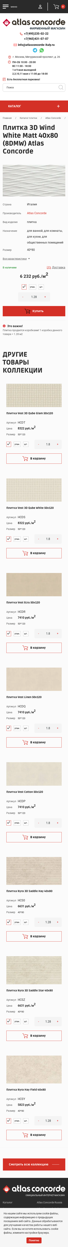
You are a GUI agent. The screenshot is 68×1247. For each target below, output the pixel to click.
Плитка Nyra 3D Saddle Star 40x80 (29, 990)
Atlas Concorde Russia (49, 1202)
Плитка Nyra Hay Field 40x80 (26, 1089)
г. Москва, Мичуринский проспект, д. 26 (36, 56)
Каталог (8, 1202)
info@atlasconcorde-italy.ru (36, 45)
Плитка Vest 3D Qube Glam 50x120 (29, 413)
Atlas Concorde (53, 118)
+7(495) (36, 33)
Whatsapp (41, 51)
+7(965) (36, 38)
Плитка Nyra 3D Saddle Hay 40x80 (29, 891)
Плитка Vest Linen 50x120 (24, 697)
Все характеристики (15, 258)
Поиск (61, 87)
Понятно (34, 1240)
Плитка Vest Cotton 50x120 (24, 792)
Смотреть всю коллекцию (28, 1164)
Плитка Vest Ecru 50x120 (23, 602)
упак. (32, 287)
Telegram (35, 51)
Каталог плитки (28, 118)
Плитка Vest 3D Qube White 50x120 (30, 508)
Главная (7, 118)
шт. (41, 287)
